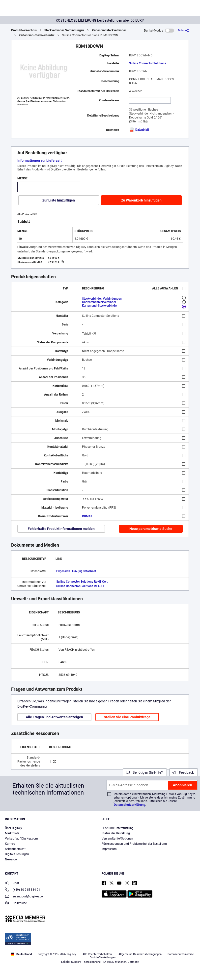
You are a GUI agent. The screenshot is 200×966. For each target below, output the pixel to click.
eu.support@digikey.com (25, 896)
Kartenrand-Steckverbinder (36, 35)
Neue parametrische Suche (150, 529)
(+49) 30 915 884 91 (22, 890)
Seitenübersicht (15, 849)
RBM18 (87, 516)
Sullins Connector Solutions (147, 63)
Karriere (10, 843)
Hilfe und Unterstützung (118, 828)
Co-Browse (16, 903)
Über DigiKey (13, 828)
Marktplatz (12, 833)
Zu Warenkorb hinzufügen (141, 200)
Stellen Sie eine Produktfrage (127, 717)
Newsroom (12, 859)
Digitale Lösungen (17, 854)
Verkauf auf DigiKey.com (21, 838)
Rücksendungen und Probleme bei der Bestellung (134, 843)
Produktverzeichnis (24, 30)
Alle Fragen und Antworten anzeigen (54, 717)
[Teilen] (183, 30)
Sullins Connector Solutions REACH (80, 586)
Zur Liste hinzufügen (58, 200)
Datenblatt (139, 129)
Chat (12, 883)
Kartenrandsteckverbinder (109, 30)
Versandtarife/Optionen (117, 838)
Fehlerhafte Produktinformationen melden (61, 529)
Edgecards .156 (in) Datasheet (76, 571)
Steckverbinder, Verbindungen (64, 30)
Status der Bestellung (116, 833)
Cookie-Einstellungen (102, 957)
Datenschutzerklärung (129, 804)
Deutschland (21, 954)
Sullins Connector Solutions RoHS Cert (82, 581)
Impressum (109, 849)
